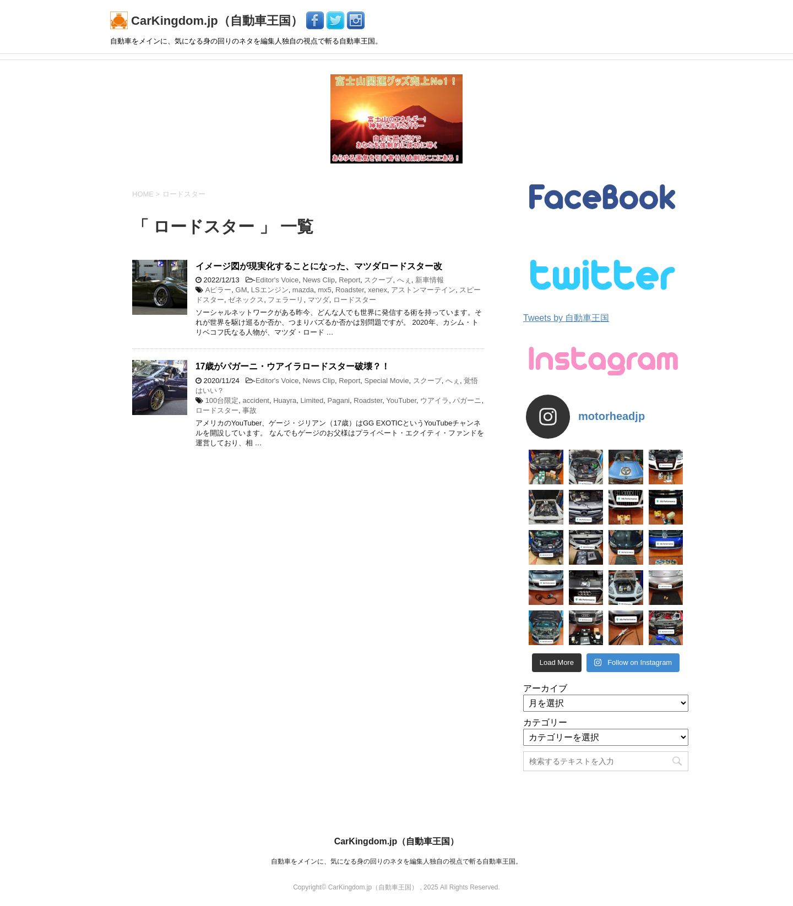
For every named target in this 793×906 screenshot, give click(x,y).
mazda (303, 290)
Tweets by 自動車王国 (566, 318)
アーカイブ (545, 688)
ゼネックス (246, 300)
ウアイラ (434, 400)
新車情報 (429, 280)
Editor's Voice (277, 280)
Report (349, 280)
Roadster (349, 290)
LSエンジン (270, 290)
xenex (377, 290)
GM (241, 290)
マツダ (318, 300)
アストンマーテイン (423, 290)
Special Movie (386, 380)
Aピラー (218, 290)
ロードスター (354, 300)
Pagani (339, 400)
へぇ (404, 280)
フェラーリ (285, 300)
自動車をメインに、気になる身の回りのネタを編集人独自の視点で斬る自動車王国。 (396, 861)
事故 (249, 410)
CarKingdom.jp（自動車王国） (208, 21)
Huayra (284, 400)
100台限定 (222, 400)
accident (256, 400)
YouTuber (401, 400)
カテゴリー (545, 722)
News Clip (318, 280)
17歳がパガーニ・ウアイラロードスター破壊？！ (292, 366)
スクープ (378, 280)
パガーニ (467, 400)
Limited (311, 400)
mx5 (325, 290)
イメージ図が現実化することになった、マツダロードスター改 (318, 266)
